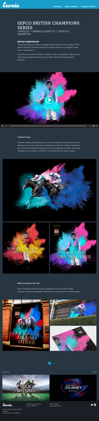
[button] (49, 100)
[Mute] (93, 126)
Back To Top (49, 363)
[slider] (48, 125)
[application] (49, 100)
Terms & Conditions (14, 413)
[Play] (2, 126)
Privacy (5, 413)
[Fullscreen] (96, 126)
